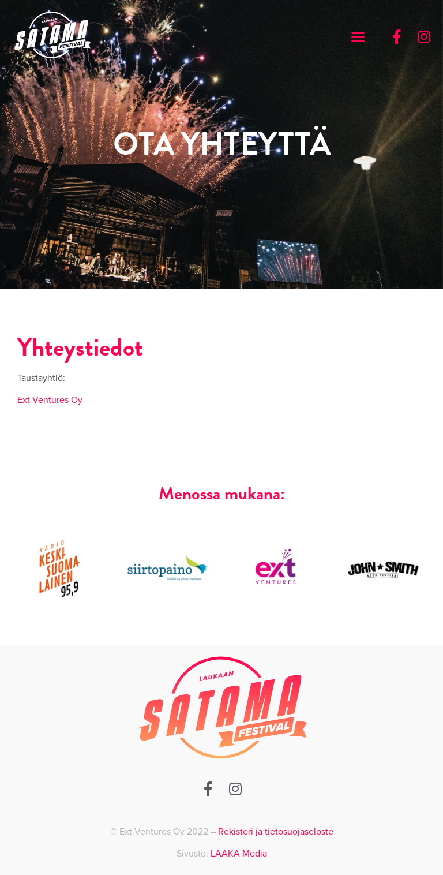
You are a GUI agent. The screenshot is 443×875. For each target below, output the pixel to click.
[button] (358, 37)
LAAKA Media (239, 853)
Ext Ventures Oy (49, 400)
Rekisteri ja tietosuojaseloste (275, 831)
